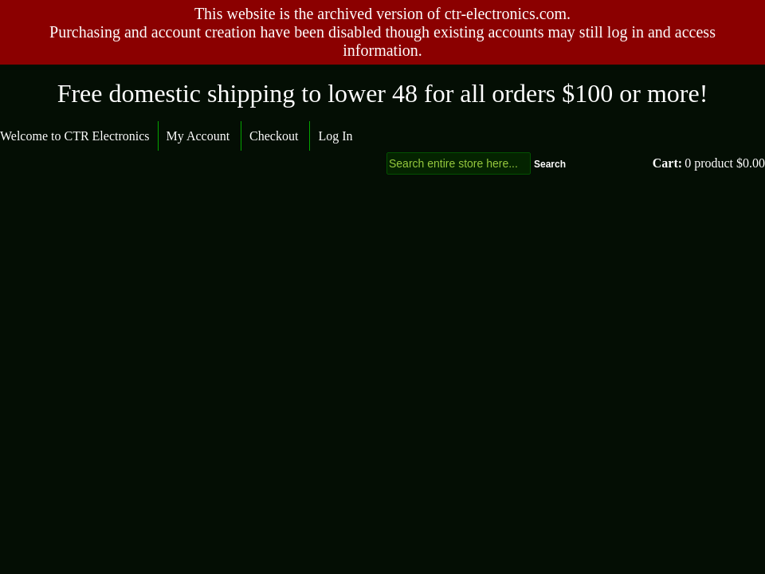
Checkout (273, 136)
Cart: (667, 163)
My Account (198, 136)
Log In (335, 136)
